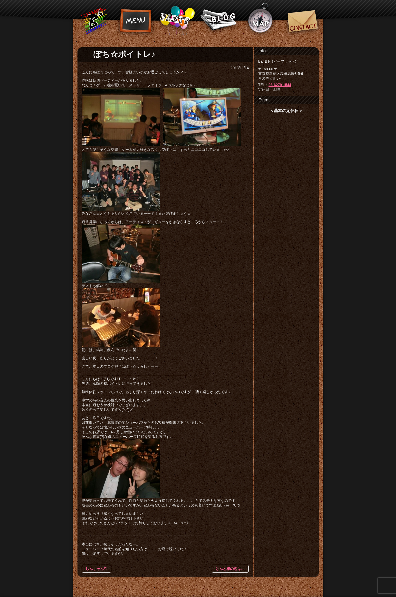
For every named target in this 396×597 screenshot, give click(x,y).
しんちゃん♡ (96, 569)
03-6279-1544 (280, 85)
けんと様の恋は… (230, 569)
